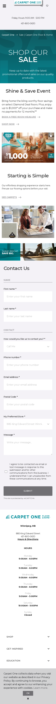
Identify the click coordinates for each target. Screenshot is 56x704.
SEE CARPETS (12, 197)
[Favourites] (47, 6)
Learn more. (40, 687)
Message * (9, 435)
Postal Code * (10, 397)
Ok (28, 693)
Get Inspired (28, 648)
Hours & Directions (28, 539)
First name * (10, 289)
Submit (28, 491)
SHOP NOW (10, 124)
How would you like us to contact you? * (24, 339)
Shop (28, 636)
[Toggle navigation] (4, 6)
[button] (42, 6)
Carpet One (8, 35)
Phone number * (12, 357)
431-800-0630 (28, 23)
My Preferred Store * (14, 417)
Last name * (10, 309)
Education (28, 660)
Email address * (12, 377)
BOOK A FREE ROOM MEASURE (21, 117)
